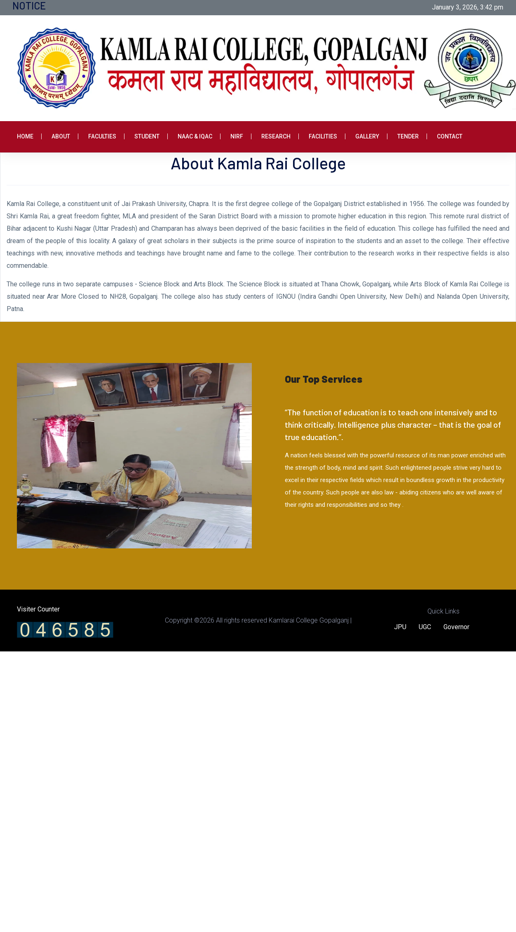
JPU (400, 627)
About (61, 136)
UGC (425, 627)
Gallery (367, 136)
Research (276, 136)
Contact (449, 136)
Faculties (102, 136)
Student (146, 136)
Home (25, 136)
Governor (456, 627)
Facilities (323, 136)
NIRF (236, 136)
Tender (408, 136)
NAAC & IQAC (195, 136)
